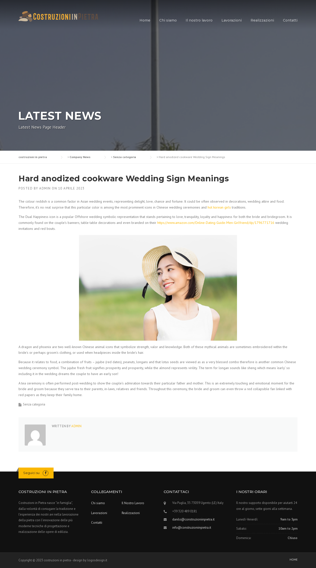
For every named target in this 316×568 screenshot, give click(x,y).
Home (144, 20)
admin (45, 188)
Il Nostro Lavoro (133, 503)
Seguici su (31, 473)
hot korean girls (219, 207)
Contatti (290, 20)
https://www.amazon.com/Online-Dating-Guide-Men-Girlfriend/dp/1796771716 (215, 222)
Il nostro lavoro (199, 20)
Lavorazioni (231, 20)
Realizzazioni (262, 20)
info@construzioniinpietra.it (191, 527)
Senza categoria (34, 404)
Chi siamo (168, 20)
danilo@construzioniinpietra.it (193, 519)
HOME (293, 559)
